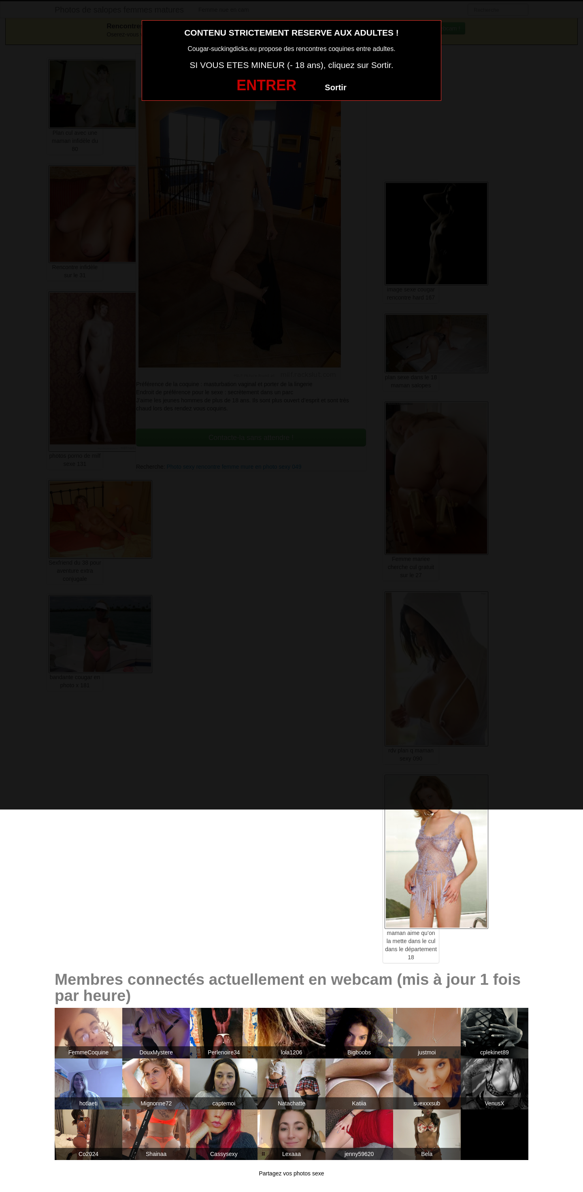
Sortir (335, 87)
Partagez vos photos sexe (291, 1173)
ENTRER (266, 85)
